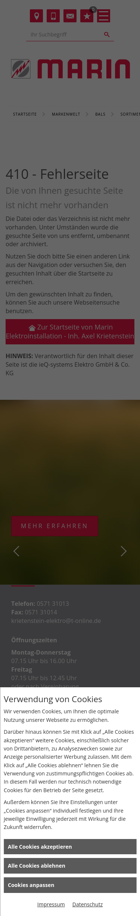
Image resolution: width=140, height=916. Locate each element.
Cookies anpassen (31, 884)
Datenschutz (87, 904)
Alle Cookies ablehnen (36, 865)
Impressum (51, 904)
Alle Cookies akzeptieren (40, 846)
